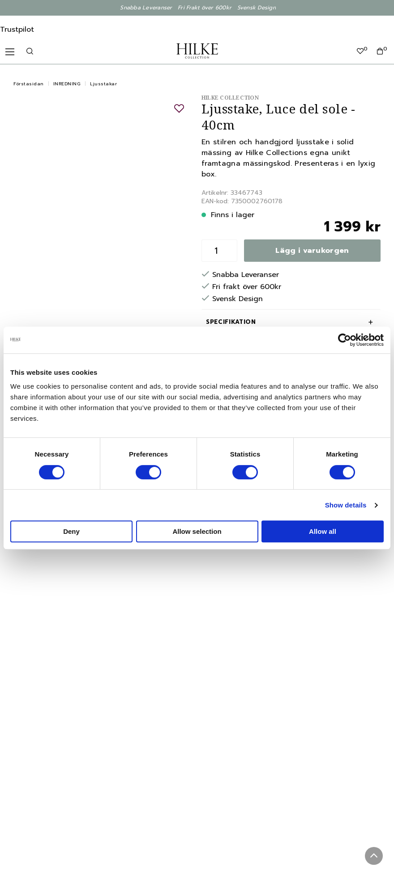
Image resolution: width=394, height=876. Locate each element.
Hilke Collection (230, 97)
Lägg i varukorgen (312, 250)
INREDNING (67, 83)
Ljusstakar (103, 83)
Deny (71, 531)
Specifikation (231, 322)
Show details (346, 505)
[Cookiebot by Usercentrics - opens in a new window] (344, 340)
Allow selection (196, 531)
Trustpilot (17, 29)
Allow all (322, 531)
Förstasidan (28, 83)
